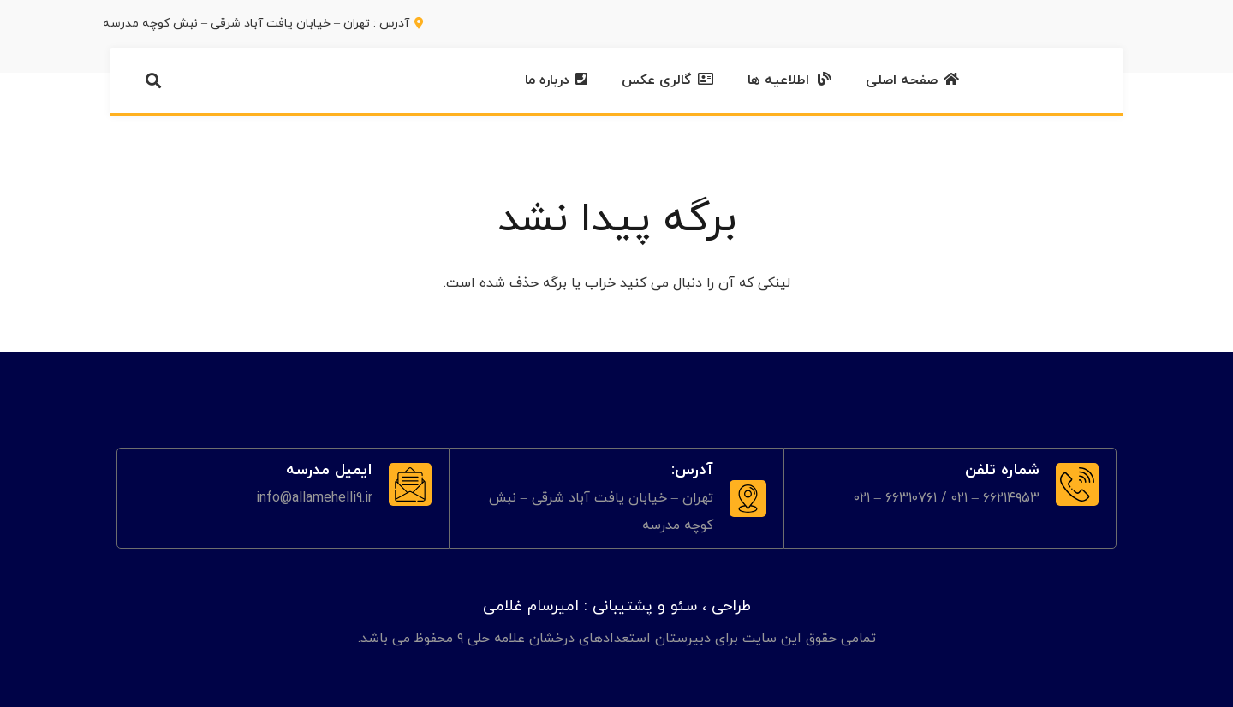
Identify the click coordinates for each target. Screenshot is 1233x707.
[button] (153, 80)
